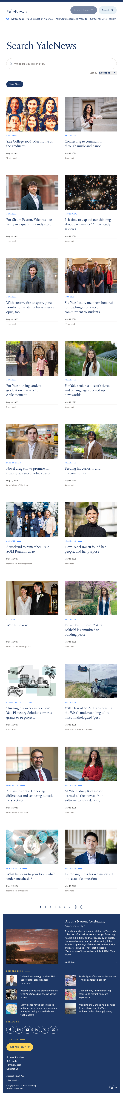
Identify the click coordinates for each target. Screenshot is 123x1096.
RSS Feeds (11, 1061)
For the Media (13, 1064)
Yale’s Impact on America (39, 18)
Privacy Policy (12, 1080)
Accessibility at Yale (15, 1075)
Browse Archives (15, 1057)
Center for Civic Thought (103, 18)
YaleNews (16, 12)
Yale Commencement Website (71, 18)
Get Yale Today (20, 1046)
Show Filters (14, 84)
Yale (112, 1088)
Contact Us (12, 1068)
